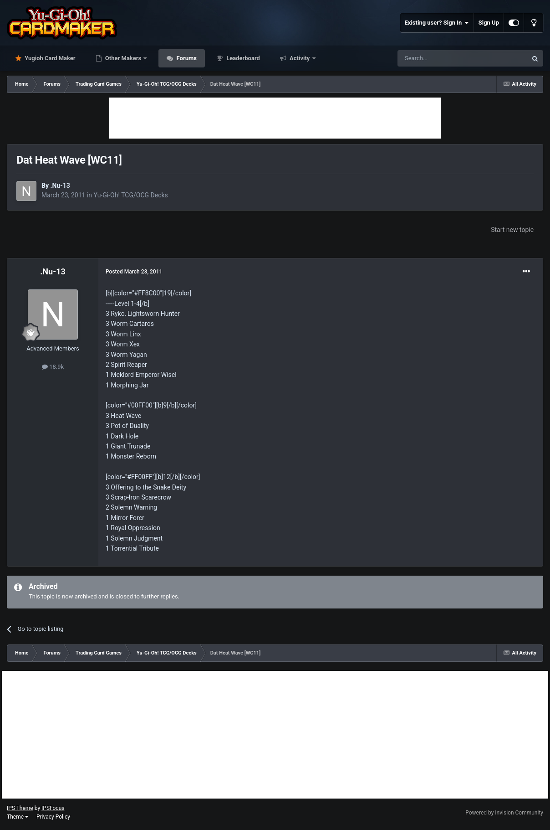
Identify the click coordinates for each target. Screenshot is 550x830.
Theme (17, 817)
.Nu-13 (60, 185)
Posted (134, 271)
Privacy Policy (53, 817)
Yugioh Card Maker (49, 58)
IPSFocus (52, 808)
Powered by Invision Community (504, 812)
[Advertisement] (275, 118)
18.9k (53, 366)
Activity (299, 58)
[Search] (440, 58)
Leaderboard (242, 58)
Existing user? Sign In (437, 22)
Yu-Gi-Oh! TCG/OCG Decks (131, 195)
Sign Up (489, 22)
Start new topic (512, 229)
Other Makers (123, 58)
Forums (186, 58)
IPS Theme (20, 808)
